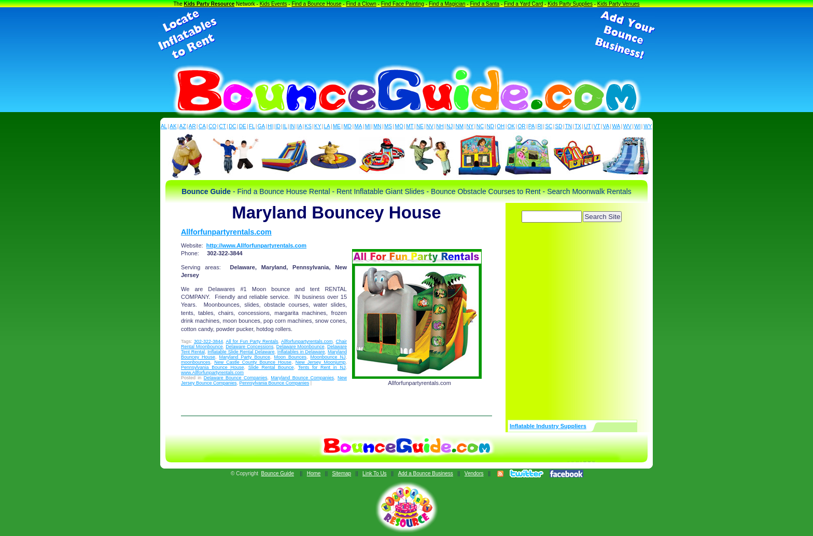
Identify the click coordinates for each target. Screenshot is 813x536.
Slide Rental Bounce (271, 367)
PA (531, 126)
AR (192, 126)
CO (212, 126)
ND (490, 126)
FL (252, 126)
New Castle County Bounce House (252, 362)
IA (299, 126)
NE (420, 126)
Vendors (474, 473)
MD (348, 126)
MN (377, 126)
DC (232, 126)
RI (539, 126)
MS (388, 126)
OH (500, 126)
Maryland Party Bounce (244, 357)
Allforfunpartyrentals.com (226, 232)
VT (597, 126)
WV (627, 126)
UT (587, 126)
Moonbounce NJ (327, 357)
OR (522, 126)
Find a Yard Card (523, 4)
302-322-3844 (208, 341)
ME (337, 126)
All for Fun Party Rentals (252, 341)
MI (368, 126)
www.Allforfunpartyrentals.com (212, 372)
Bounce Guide (277, 473)
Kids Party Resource (209, 4)
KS (308, 126)
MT (409, 126)
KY (317, 126)
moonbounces (196, 362)
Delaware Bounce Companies (236, 377)
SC (548, 126)
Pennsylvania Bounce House (212, 367)
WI (637, 126)
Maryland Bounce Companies (302, 377)
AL (164, 126)
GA (261, 126)
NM (460, 126)
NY (469, 126)
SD (559, 126)
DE (242, 126)
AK (173, 126)
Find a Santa (484, 4)
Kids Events (273, 4)
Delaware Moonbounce (300, 346)
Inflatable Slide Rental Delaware (240, 351)
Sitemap (341, 473)
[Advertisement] (406, 35)
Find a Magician (447, 4)
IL (285, 126)
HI (270, 126)
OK (511, 126)
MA (358, 126)
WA (616, 126)
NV (429, 126)
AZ (182, 126)
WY (647, 126)
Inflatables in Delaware (301, 351)
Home (314, 473)
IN (292, 126)
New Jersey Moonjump (321, 362)
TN (568, 126)
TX (577, 126)
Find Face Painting (402, 4)
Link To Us (374, 473)
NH (439, 126)
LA (327, 126)
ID (278, 126)
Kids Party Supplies (570, 4)
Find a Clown (361, 4)
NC (480, 126)
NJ (449, 126)
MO (399, 126)
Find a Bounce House (316, 4)
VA (606, 126)
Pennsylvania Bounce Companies (275, 383)
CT (222, 126)
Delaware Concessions (249, 346)
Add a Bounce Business (425, 473)
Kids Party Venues (618, 4)
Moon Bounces (290, 357)
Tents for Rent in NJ (322, 367)
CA (202, 126)
